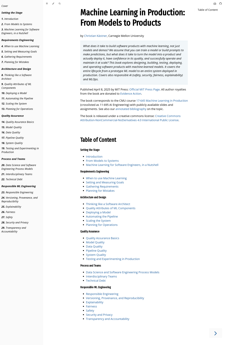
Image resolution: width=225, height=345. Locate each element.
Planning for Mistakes (15, 62)
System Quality (12, 143)
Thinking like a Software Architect (16, 76)
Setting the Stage (90, 150)
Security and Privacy (14, 222)
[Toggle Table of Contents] (47, 3)
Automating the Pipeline (17, 98)
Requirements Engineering (94, 171)
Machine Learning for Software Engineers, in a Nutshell (20, 31)
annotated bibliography (131, 109)
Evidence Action (130, 93)
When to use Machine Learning (20, 46)
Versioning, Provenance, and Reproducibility (19, 199)
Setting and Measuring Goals (19, 51)
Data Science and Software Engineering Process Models (18, 166)
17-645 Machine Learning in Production (162, 101)
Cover (4, 6)
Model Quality (11, 127)
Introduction (9, 19)
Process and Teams (90, 265)
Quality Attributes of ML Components (16, 85)
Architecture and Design (93, 197)
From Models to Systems (16, 24)
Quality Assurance (89, 231)
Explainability (11, 206)
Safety (7, 217)
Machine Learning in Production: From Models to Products (132, 17)
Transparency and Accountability (13, 229)
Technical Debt (11, 179)
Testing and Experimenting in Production (20, 150)
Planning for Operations (17, 109)
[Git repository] (220, 3)
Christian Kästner (95, 36)
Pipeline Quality (12, 137)
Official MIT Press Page (144, 89)
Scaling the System (14, 103)
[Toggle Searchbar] (59, 3)
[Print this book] (215, 3)
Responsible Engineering (17, 192)
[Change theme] (53, 3)
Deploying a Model (14, 93)
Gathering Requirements (16, 56)
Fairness (8, 212)
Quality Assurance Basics (17, 122)
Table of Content (208, 9)
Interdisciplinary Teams (16, 174)
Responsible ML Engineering (95, 287)
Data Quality (10, 132)
